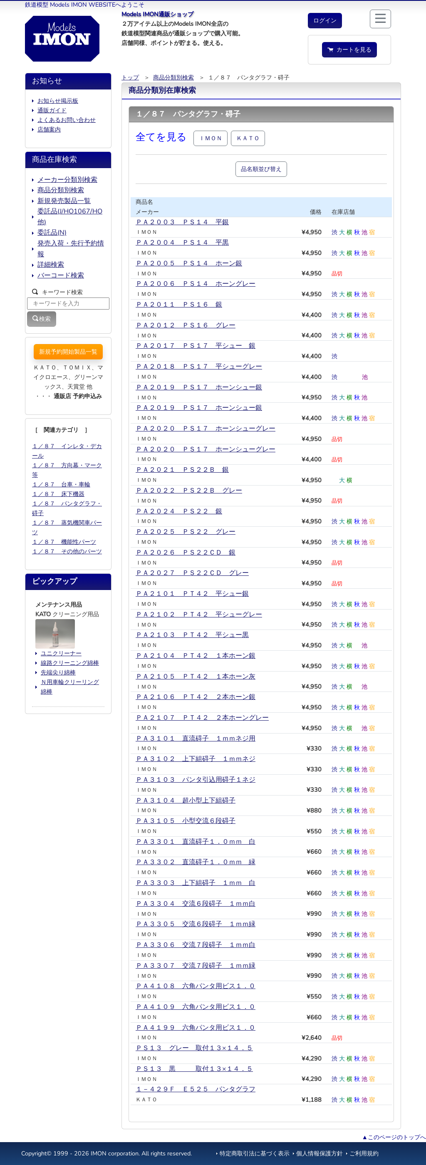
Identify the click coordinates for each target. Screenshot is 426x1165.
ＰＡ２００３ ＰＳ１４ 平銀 (182, 222)
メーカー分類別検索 (67, 179)
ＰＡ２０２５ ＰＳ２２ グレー (185, 531)
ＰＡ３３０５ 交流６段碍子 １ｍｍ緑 (195, 924)
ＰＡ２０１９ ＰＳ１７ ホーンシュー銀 (199, 387)
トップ (130, 77)
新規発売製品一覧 (64, 201)
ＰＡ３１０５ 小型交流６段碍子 (185, 820)
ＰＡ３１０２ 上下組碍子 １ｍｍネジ (195, 758)
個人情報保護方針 (319, 1153)
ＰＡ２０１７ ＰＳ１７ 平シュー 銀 (195, 345)
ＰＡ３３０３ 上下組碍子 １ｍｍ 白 (195, 882)
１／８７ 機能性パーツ (64, 542)
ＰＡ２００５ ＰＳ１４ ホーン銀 (189, 263)
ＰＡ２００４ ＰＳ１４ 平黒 (182, 242)
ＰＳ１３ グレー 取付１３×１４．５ (194, 1048)
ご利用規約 (364, 1153)
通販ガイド (52, 110)
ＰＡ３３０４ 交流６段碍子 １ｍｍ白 (195, 903)
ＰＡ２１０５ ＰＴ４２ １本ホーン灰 (195, 676)
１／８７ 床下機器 (58, 494)
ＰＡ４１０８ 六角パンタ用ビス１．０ (195, 986)
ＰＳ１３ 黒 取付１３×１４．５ (194, 1068)
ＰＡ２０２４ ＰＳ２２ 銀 (179, 511)
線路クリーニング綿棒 (70, 663)
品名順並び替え (261, 169)
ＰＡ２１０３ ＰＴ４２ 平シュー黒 (192, 635)
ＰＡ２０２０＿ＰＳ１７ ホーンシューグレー (205, 449)
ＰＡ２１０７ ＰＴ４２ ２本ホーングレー (202, 717)
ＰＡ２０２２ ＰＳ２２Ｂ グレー (189, 490)
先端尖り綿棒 (58, 672)
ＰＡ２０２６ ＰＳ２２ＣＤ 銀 (185, 552)
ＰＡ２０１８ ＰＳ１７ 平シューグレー (199, 366)
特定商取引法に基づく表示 (255, 1153)
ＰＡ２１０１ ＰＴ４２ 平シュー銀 (192, 593)
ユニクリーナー (61, 653)
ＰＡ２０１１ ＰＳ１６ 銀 (179, 304)
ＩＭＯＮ (210, 138)
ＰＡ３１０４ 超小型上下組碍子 (185, 800)
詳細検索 (50, 264)
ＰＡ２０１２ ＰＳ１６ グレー (185, 325)
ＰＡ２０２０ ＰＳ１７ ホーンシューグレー (205, 428)
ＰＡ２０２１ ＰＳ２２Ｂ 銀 (182, 469)
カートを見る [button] (349, 49)
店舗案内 (49, 129)
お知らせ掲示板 (57, 101)
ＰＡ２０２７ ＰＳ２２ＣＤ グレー (192, 573)
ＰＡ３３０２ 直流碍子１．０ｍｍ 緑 (195, 862)
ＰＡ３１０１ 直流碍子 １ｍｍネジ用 (195, 738)
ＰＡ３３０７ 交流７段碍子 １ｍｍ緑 (195, 965)
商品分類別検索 (173, 77)
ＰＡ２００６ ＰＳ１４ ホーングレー (195, 283)
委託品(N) (52, 232)
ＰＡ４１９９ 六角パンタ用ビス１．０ (195, 1027)
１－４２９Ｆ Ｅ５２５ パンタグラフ (195, 1089)
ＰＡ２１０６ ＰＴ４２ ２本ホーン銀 (195, 696)
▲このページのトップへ (394, 1137)
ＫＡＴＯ (248, 138)
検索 (41, 319)
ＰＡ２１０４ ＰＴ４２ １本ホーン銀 (195, 655)
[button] (325, 20)
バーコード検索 (60, 275)
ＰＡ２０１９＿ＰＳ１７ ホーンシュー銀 (199, 407)
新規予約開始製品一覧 (68, 351)
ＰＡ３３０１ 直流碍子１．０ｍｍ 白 (195, 841)
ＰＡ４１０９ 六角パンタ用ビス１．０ (195, 1006)
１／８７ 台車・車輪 (61, 484)
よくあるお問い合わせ (66, 120)
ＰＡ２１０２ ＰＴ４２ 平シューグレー (199, 614)
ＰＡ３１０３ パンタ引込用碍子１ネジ (195, 779)
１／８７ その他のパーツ (67, 551)
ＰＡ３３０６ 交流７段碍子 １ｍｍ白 (195, 944)
